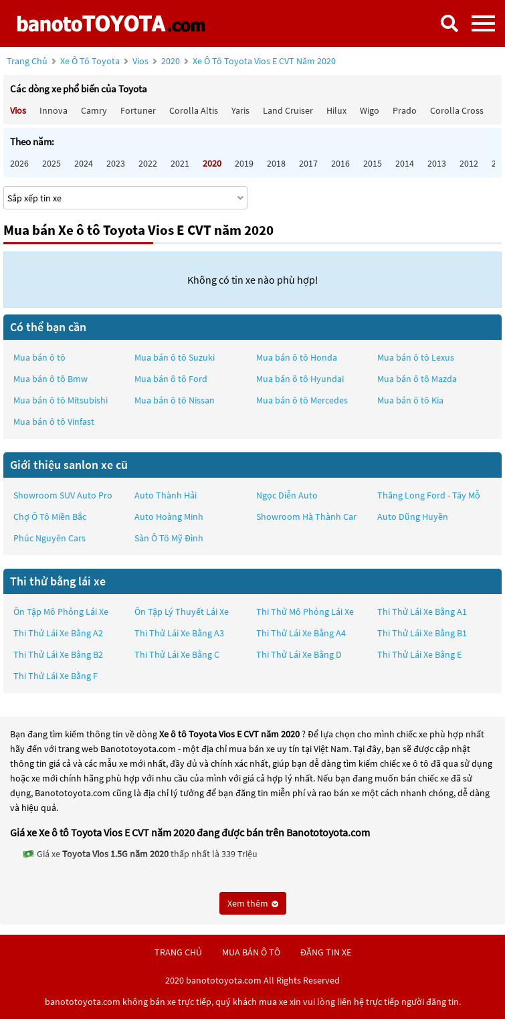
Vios (141, 61)
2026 (19, 163)
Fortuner (138, 110)
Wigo (369, 110)
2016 (340, 163)
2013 (436, 163)
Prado (405, 110)
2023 (115, 163)
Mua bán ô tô (39, 357)
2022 (147, 163)
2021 (180, 163)
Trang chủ (27, 61)
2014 (404, 163)
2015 (372, 163)
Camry (94, 110)
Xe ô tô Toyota (90, 61)
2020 (248, 61)
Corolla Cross (457, 110)
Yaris (240, 110)
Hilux (336, 110)
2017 (308, 163)
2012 (469, 163)
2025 (51, 163)
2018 (276, 163)
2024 (83, 163)
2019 (244, 163)
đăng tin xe (325, 952)
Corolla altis (193, 110)
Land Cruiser (288, 110)
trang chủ (178, 952)
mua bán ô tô (251, 952)
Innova (53, 110)
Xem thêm (252, 903)
